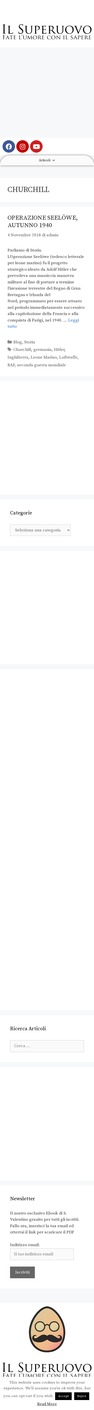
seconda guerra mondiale (41, 365)
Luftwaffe (68, 357)
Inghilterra (18, 357)
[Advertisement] (47, 92)
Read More (47, 1404)
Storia (29, 342)
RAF (11, 365)
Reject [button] (81, 1396)
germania (42, 349)
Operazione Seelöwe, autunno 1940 (43, 221)
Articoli (47, 160)
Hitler (59, 349)
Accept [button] (63, 1396)
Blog (17, 342)
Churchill (22, 349)
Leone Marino (44, 357)
